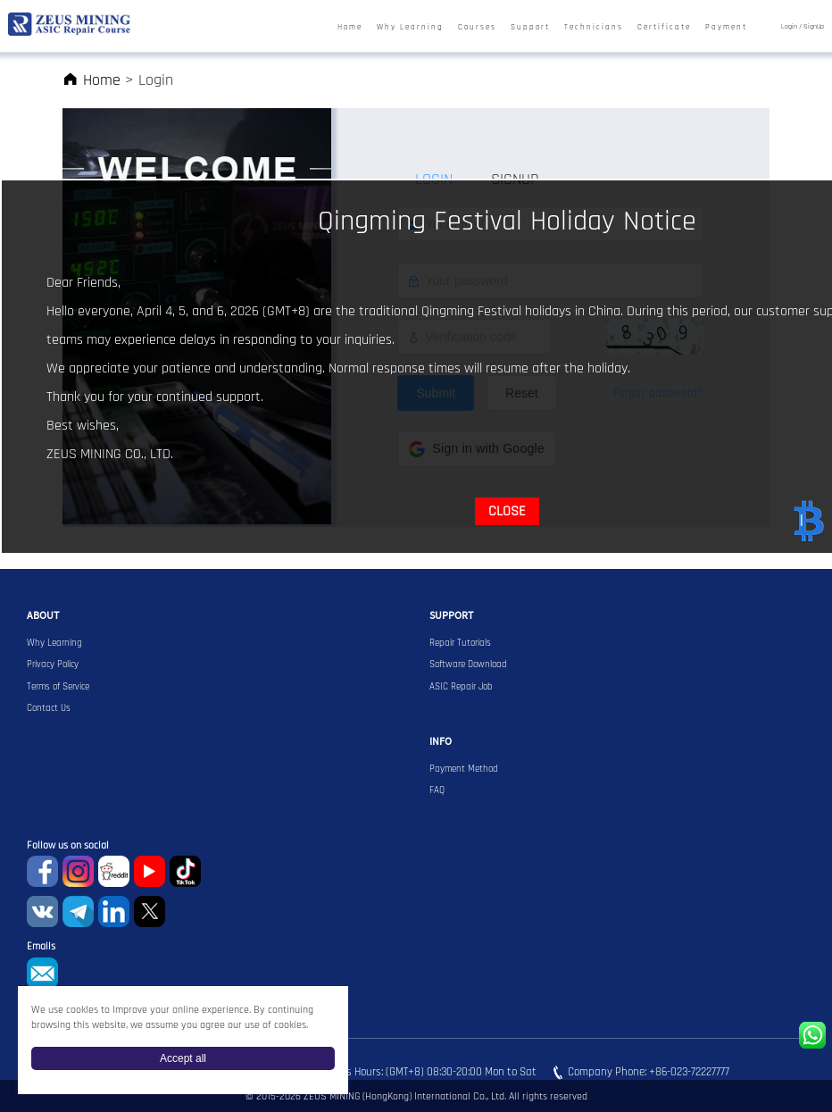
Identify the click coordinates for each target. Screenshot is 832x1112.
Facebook (42, 871)
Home (349, 27)
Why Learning (410, 27)
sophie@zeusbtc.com (42, 973)
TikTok (185, 871)
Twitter (149, 911)
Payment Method (463, 769)
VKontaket (42, 911)
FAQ (437, 790)
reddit (113, 871)
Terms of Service (58, 687)
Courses (477, 27)
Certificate (664, 27)
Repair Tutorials (460, 643)
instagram (78, 871)
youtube (149, 871)
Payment (726, 27)
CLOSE (507, 511)
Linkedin (113, 911)
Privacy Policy (53, 664)
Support (530, 27)
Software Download (468, 664)
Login (789, 26)
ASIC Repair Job (461, 687)
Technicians (593, 27)
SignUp (813, 26)
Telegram (78, 911)
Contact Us (49, 708)
